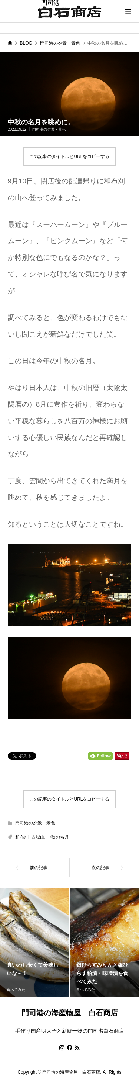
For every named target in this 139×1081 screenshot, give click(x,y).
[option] (35, 942)
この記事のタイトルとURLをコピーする (69, 156)
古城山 (37, 837)
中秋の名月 (58, 837)
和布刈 (22, 837)
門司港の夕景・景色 (49, 129)
